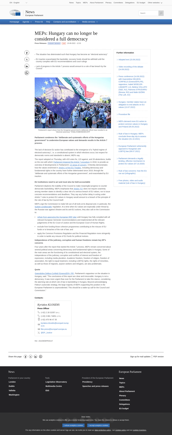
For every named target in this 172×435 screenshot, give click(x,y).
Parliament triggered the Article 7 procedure (71, 162)
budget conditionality (43, 207)
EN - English (14, 3)
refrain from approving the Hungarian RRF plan (57, 217)
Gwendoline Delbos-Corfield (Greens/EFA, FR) (54, 273)
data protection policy (103, 432)
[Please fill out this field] (151, 13)
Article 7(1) (78, 189)
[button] (155, 2)
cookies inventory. (139, 432)
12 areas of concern (78, 165)
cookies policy (120, 432)
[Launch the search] (161, 13)
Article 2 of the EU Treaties (70, 168)
